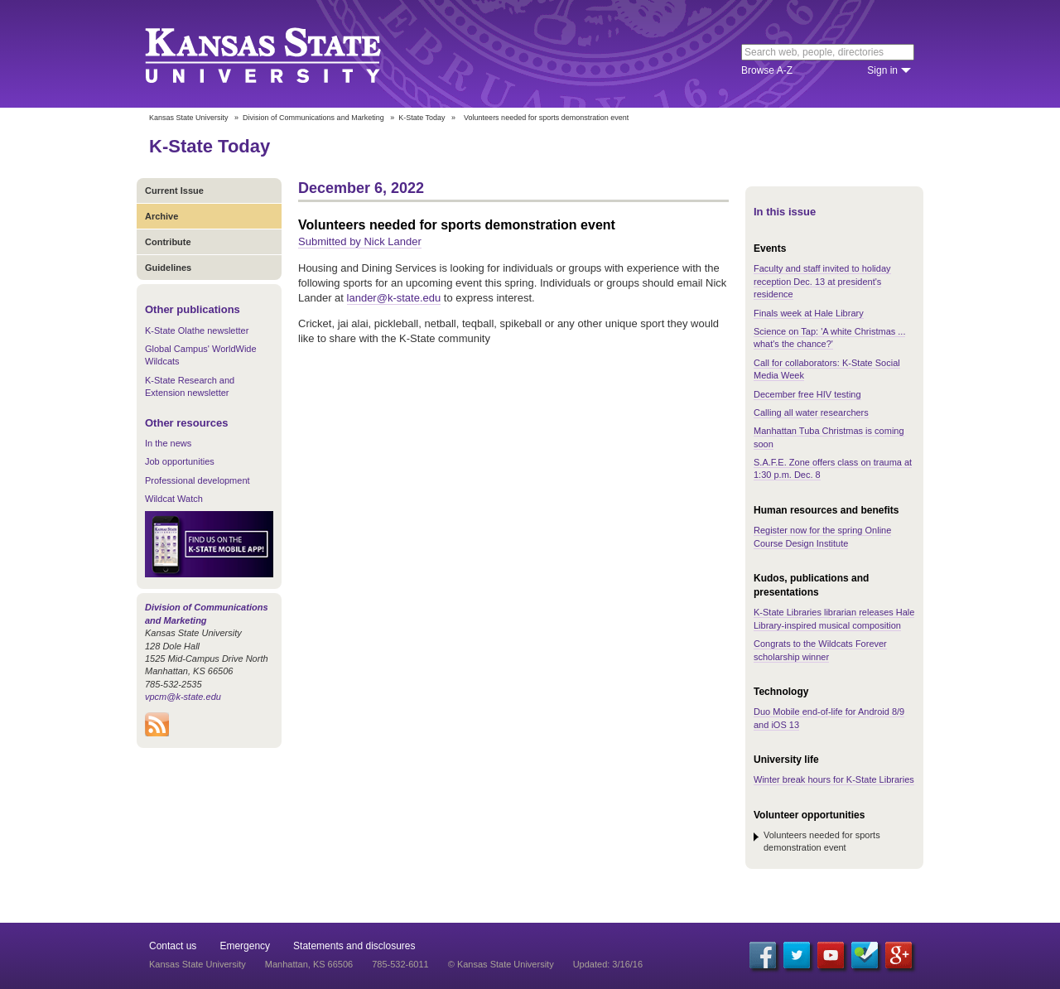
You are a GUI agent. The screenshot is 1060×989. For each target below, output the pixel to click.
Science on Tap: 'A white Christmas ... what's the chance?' (829, 337)
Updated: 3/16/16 (608, 964)
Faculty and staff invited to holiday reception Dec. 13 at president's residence (822, 281)
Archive (161, 216)
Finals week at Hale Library (809, 313)
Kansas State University (283, 54)
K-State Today (421, 117)
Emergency (244, 946)
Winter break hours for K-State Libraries (834, 779)
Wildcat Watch (174, 499)
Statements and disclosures (354, 946)
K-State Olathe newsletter (196, 330)
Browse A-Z (767, 70)
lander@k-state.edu (394, 298)
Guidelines (168, 268)
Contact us (172, 946)
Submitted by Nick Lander (360, 241)
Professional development (197, 480)
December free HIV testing (807, 394)
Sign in (882, 70)
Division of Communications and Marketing (313, 117)
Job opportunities (179, 461)
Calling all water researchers (811, 412)
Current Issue (174, 190)
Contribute (168, 242)
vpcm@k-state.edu (183, 697)
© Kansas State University (501, 964)
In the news (168, 443)
